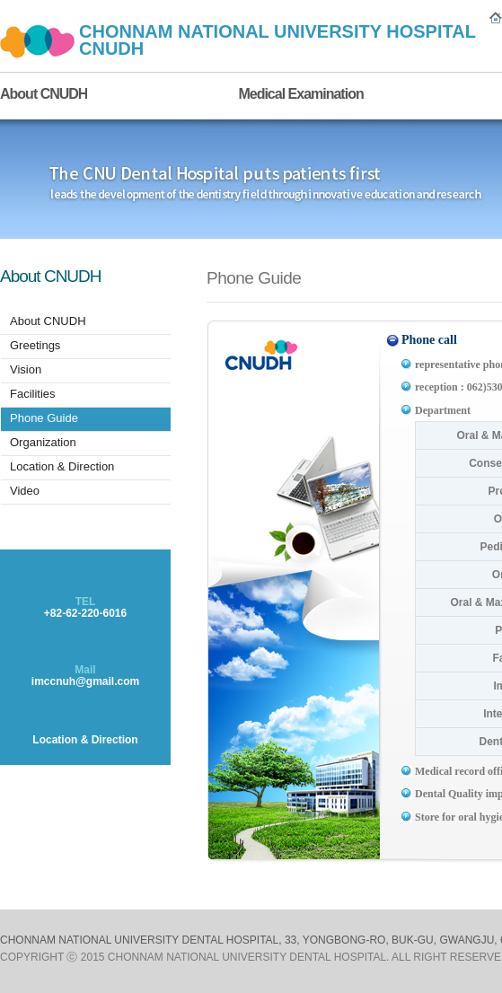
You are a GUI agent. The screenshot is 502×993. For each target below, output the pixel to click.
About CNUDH (43, 93)
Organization (43, 442)
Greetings (35, 345)
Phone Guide (44, 418)
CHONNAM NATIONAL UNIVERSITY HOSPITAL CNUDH (277, 40)
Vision (25, 369)
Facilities (33, 393)
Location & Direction (62, 466)
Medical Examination (300, 93)
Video (25, 490)
